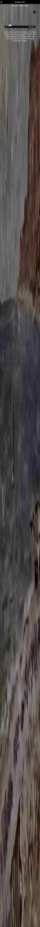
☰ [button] (1, 2)
